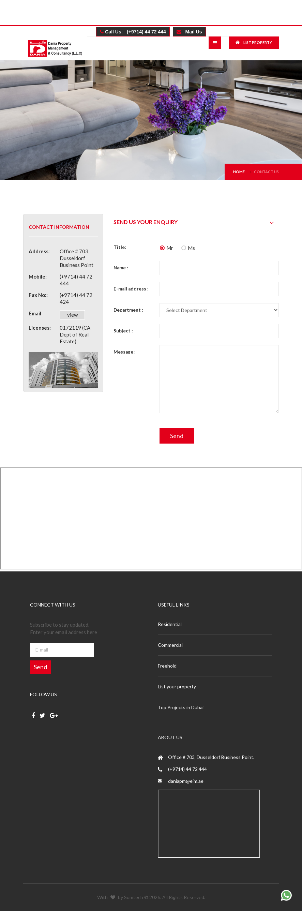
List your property (177, 686)
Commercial (170, 645)
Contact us (266, 171)
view (72, 315)
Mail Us (189, 31)
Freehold (167, 666)
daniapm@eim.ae (185, 781)
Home (239, 171)
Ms (188, 248)
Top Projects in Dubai (180, 707)
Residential (170, 624)
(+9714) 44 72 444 (187, 769)
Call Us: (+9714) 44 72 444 (133, 31)
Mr (166, 248)
